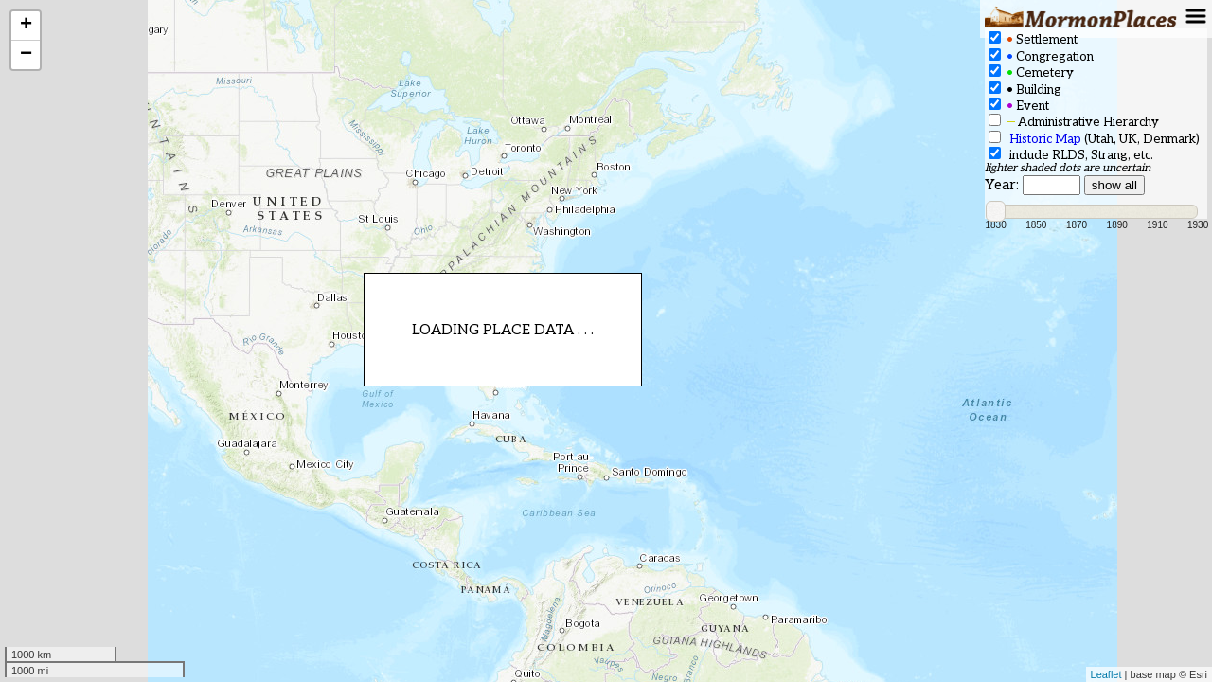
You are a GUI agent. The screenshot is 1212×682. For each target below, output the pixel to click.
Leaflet (1106, 674)
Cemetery (1031, 72)
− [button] (26, 55)
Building (1025, 89)
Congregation (1041, 56)
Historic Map (1045, 139)
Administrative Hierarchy (1074, 122)
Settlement (1033, 39)
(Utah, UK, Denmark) (1094, 139)
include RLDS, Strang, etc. (1071, 155)
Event (1019, 106)
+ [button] (26, 25)
